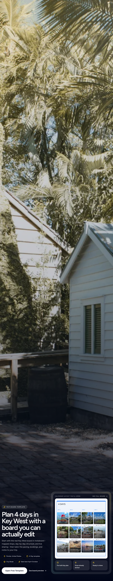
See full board (99, 496)
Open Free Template (14, 570)
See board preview (38, 571)
